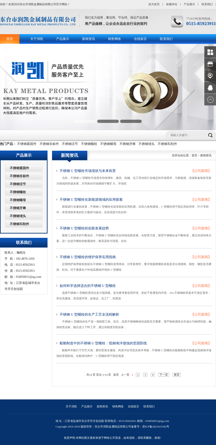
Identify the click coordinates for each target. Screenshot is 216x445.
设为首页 (154, 4)
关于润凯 (36, 39)
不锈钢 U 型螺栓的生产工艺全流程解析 (89, 314)
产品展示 (189, 4)
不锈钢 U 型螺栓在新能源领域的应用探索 (91, 199)
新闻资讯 (88, 39)
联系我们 (207, 4)
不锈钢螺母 (108, 144)
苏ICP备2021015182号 (155, 426)
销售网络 (114, 39)
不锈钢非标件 (49, 144)
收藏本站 (171, 4)
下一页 (163, 374)
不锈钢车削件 (167, 144)
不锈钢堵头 (146, 144)
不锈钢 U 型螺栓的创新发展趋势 (84, 228)
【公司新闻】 (201, 171)
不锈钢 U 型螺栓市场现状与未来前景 (88, 171)
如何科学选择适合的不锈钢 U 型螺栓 (88, 286)
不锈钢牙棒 (127, 144)
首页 (9, 39)
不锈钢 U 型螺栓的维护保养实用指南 (88, 257)
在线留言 (140, 39)
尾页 (176, 374)
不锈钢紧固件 (27, 144)
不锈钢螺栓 (89, 144)
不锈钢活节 (70, 144)
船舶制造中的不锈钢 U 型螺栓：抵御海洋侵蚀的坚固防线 (103, 343)
